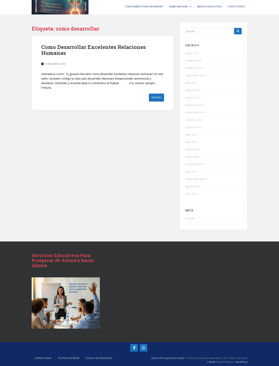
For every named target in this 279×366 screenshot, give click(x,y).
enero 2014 (192, 97)
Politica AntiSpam (68, 358)
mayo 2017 (192, 53)
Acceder (190, 218)
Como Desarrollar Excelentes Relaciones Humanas (93, 49)
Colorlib (211, 362)
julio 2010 (191, 194)
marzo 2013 (192, 149)
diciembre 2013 (194, 105)
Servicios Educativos (209, 6)
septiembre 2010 (195, 179)
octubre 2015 (193, 60)
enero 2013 (192, 157)
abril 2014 (191, 82)
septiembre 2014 (195, 75)
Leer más (156, 97)
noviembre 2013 (195, 112)
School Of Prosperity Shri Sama (167, 358)
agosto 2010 (193, 186)
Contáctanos (236, 6)
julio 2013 (191, 134)
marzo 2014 (192, 90)
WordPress (242, 362)
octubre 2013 (193, 119)
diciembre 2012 (194, 164)
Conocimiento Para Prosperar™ (144, 6)
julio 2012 (191, 171)
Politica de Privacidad (98, 358)
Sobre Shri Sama (178, 6)
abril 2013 (191, 142)
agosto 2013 (193, 127)
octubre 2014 (193, 68)
